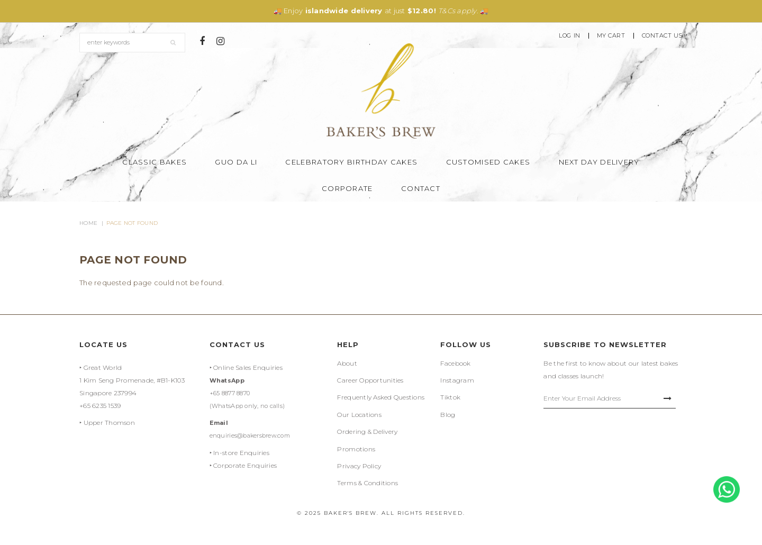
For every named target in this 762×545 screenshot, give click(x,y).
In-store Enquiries (241, 453)
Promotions (356, 449)
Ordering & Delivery (367, 431)
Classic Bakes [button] (154, 162)
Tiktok (450, 397)
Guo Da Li (236, 162)
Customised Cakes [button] (488, 162)
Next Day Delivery (599, 162)
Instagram (457, 380)
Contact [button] (420, 188)
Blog (447, 415)
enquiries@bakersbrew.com (250, 435)
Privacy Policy (359, 466)
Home (88, 223)
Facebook (455, 363)
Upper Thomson (109, 422)
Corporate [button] (347, 188)
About (347, 363)
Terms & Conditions (367, 483)
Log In (569, 36)
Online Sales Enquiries (248, 367)
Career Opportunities (370, 380)
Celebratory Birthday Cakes (351, 162)
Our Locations (359, 415)
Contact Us (662, 36)
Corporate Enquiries (245, 465)
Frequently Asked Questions (380, 397)
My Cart (611, 36)
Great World (103, 367)
